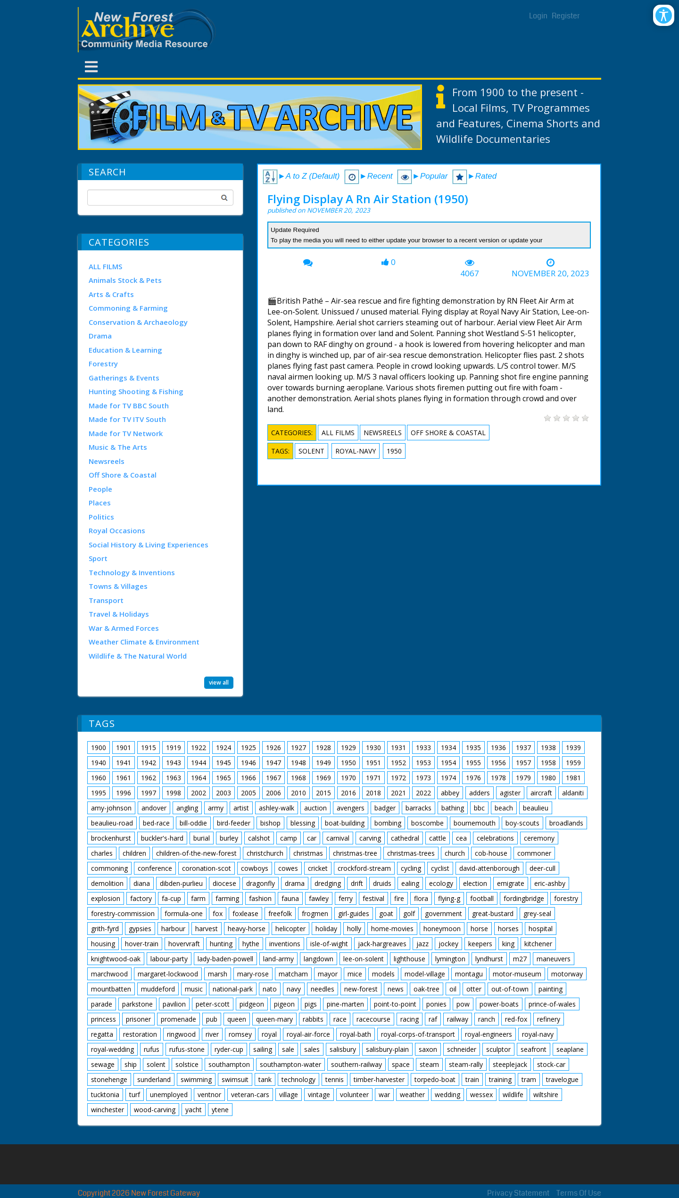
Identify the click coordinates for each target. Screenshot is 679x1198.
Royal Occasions (117, 530)
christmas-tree (355, 853)
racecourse (373, 1019)
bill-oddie (193, 822)
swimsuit (235, 1079)
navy (294, 988)
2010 (298, 792)
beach (504, 807)
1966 (248, 777)
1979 (523, 777)
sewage (103, 1064)
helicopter (290, 928)
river (212, 1034)
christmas (308, 853)
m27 (520, 958)
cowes (288, 868)
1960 (98, 777)
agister (510, 792)
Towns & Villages (118, 586)
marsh (217, 973)
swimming (196, 1079)
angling (187, 807)
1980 (548, 777)
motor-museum (517, 973)
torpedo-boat (434, 1079)
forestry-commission (123, 913)
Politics (101, 516)
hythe (250, 943)
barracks (418, 807)
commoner (534, 853)
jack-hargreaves (382, 943)
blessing (302, 822)
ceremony (539, 838)
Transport (106, 600)
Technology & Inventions (132, 572)
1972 (398, 777)
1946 (248, 762)
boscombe (427, 822)
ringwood (181, 1034)
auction (315, 807)
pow (463, 1004)
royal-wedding (112, 1049)
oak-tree (426, 988)
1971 (373, 777)
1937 (523, 747)
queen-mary (274, 1019)
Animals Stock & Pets (125, 280)
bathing (452, 807)
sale (288, 1049)
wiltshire (545, 1094)
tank (265, 1079)
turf (134, 1094)
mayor (328, 973)
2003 (223, 792)
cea (461, 838)
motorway (567, 973)
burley (229, 838)
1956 (498, 762)
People (100, 489)
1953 (423, 762)
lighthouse (409, 958)
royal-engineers (488, 1034)
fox (218, 913)
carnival (337, 838)
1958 (548, 762)
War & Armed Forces (124, 628)
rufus (151, 1049)
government (443, 913)
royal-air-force (308, 1034)
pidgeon (252, 1004)
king (508, 943)
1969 (323, 777)
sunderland (154, 1079)
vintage (319, 1094)
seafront (534, 1049)
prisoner (138, 1019)
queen (236, 1019)
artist (241, 807)
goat (386, 913)
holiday (326, 928)
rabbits (313, 1019)
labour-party (169, 958)
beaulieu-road (112, 822)
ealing (410, 883)
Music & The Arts (118, 447)
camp (288, 838)
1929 (348, 747)
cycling (411, 868)
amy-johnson (111, 807)
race (340, 1019)
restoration (140, 1034)
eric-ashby (549, 883)
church (455, 853)
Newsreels (106, 461)
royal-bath (355, 1034)
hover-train (141, 943)
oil (452, 988)
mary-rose (253, 973)
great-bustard (492, 913)
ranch (486, 1019)
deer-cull (542, 868)
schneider (461, 1049)
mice (355, 973)
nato (270, 988)
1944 (198, 762)
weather (412, 1094)
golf (409, 913)
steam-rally (466, 1064)
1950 (394, 450)
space (401, 1064)
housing (103, 943)
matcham (293, 973)
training (500, 1079)
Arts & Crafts (111, 294)
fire (399, 898)
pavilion (174, 1004)
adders (479, 792)
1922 (198, 747)
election (475, 883)
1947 (273, 762)
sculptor (498, 1049)
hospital (541, 928)
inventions (284, 943)
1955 (473, 762)
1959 (573, 762)
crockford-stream (364, 868)
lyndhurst (489, 958)
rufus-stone (187, 1049)
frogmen (315, 913)
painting (550, 988)
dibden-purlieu (181, 883)
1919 (173, 747)
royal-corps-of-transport (418, 1034)
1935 (473, 747)
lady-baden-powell (225, 958)
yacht (193, 1109)
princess (103, 1019)
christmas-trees (411, 853)
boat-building (344, 822)
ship (130, 1064)
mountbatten (111, 988)
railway (457, 1019)
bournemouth (475, 822)
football (482, 898)
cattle (437, 838)
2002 (198, 792)
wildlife (513, 1094)
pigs (311, 1004)
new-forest (361, 988)
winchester (107, 1109)
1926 (273, 747)
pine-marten (345, 1004)
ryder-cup (229, 1049)
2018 (373, 792)
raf (433, 1019)
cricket (318, 868)
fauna (290, 898)
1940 (98, 762)
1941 (123, 762)
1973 (423, 777)
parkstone (137, 1004)
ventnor (209, 1094)
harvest (206, 928)
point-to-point (395, 1004)
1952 (398, 762)
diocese (224, 883)
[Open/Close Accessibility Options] (663, 15)
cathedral (405, 838)
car (311, 838)
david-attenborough (489, 868)
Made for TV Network (126, 433)
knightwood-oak (116, 958)
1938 (548, 747)
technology (298, 1079)
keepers (480, 943)
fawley (319, 898)
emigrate (510, 883)
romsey (240, 1034)
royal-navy (355, 450)
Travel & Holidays (119, 614)
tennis (334, 1079)
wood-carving (154, 1109)
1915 (148, 747)
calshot (259, 838)
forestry (566, 898)
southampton (229, 1064)
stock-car (551, 1064)
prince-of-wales (552, 1004)
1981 (573, 777)
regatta (102, 1034)
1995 (98, 792)
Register (566, 15)
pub (211, 1019)
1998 (173, 792)
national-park (233, 988)
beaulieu (535, 807)
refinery (548, 1019)
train (472, 1079)
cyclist (440, 868)
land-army (278, 958)
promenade (178, 1019)
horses (508, 928)
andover (153, 807)
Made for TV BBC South (129, 405)
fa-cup (171, 898)
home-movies (392, 928)
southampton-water (290, 1064)
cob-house (491, 853)
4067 (469, 273)
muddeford (158, 988)
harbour (173, 928)
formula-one (184, 913)
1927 (298, 747)
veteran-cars (250, 1094)
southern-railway (356, 1064)
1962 (148, 777)
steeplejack (510, 1064)
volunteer (354, 1094)
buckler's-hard (162, 838)
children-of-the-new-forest (196, 853)
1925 (248, 747)
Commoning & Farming (128, 308)
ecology (441, 883)
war (384, 1094)
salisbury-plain (387, 1049)
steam (429, 1064)
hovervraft (184, 943)
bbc (479, 807)
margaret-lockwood (168, 973)
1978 (498, 777)
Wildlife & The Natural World (138, 656)
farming (227, 898)
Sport (98, 558)
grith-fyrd (105, 928)
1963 (173, 777)
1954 (448, 762)
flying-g (449, 898)
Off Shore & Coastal (123, 474)
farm (198, 898)
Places (100, 502)
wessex (481, 1094)
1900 (98, 747)
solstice (187, 1064)
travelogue (562, 1079)
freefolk (280, 913)
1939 (573, 747)
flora (421, 898)
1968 (298, 777)
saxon (428, 1049)
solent (311, 450)
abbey (450, 792)
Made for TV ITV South (127, 419)
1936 (498, 747)
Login (538, 15)
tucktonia (105, 1094)
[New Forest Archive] (148, 29)
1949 (323, 762)
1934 (448, 747)
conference (155, 868)
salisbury (343, 1049)
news (396, 988)
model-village (425, 973)
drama (295, 883)
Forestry (103, 363)
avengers (350, 807)
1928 (323, 747)
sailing (262, 1049)
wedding (447, 1094)
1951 (373, 762)
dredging (328, 883)
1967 (273, 777)
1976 (473, 777)
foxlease (245, 913)
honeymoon (442, 928)
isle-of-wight (329, 943)
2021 (398, 792)
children (134, 853)
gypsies (140, 928)
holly (354, 928)
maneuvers (554, 958)
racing (409, 1019)
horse (479, 928)
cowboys (254, 868)
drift (357, 883)
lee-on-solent (363, 958)
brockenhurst (111, 838)
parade (101, 1004)
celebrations (495, 838)
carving (370, 838)
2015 (323, 792)
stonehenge (109, 1079)
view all (219, 682)
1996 (123, 792)
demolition (107, 883)
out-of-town (510, 988)
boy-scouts (522, 822)
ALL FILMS (105, 266)
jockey (448, 943)
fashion (260, 898)
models (383, 973)
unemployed (169, 1094)
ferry (346, 898)
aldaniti (573, 792)
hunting (221, 943)
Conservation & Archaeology (138, 322)
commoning (109, 868)
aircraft (541, 792)
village (288, 1094)
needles (322, 988)
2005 (248, 792)
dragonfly (260, 883)
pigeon (284, 1004)
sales (312, 1049)
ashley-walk (276, 807)
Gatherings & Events (124, 377)
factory (141, 898)
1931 (398, 747)
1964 (198, 777)
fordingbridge (524, 898)
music (194, 988)
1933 (423, 747)
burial (201, 838)
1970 (348, 777)
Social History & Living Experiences (148, 544)
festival (373, 898)
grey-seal (537, 913)
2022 (423, 792)
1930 (373, 747)
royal (269, 1034)
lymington (450, 958)
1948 (298, 762)
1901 (123, 747)
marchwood (109, 973)
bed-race (156, 822)
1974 (448, 777)
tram (529, 1079)
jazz (422, 943)
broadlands (566, 822)
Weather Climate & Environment (144, 641)
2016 (348, 792)
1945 (223, 762)
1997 (148, 792)
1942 (148, 762)
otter (473, 988)
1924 (223, 747)
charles (102, 853)
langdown (318, 958)
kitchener (538, 943)
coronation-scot (206, 868)
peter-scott (213, 1004)
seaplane (570, 1049)
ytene (220, 1109)
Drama (100, 335)
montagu (469, 973)
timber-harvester (379, 1079)
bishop (270, 822)
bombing (387, 822)
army (216, 807)
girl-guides (353, 913)
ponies (436, 1004)
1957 (523, 762)
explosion (105, 898)
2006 (273, 792)
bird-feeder (233, 822)
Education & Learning (125, 350)
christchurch (265, 853)
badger (385, 807)
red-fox (516, 1019)
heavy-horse (246, 928)
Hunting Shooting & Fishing (136, 391)
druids (382, 883)
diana (141, 883)
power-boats (499, 1004)
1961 (123, 777)
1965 (223, 777)
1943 (173, 762)
